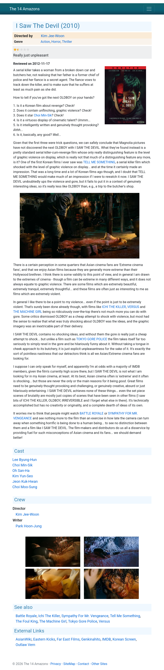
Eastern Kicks (44, 639)
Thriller (67, 42)
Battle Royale (91, 413)
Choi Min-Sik (43, 115)
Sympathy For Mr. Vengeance (84, 616)
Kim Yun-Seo (23, 476)
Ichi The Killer (114, 307)
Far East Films (68, 639)
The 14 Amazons (24, 8)
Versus (133, 307)
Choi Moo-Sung (25, 487)
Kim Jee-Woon (52, 36)
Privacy (55, 664)
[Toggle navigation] (149, 9)
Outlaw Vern (25, 645)
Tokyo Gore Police (91, 339)
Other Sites (99, 664)
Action (45, 42)
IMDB (106, 639)
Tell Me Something (99, 162)
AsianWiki (24, 639)
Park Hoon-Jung (29, 526)
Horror (56, 42)
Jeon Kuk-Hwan (25, 481)
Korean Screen (124, 639)
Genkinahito (90, 639)
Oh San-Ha (21, 470)
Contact (83, 664)
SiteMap (69, 664)
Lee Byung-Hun (25, 459)
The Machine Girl (27, 312)
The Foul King (27, 621)
